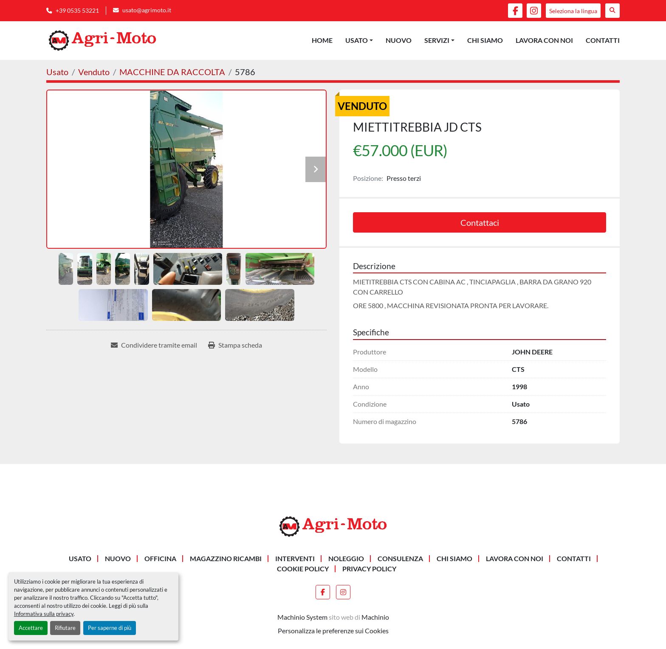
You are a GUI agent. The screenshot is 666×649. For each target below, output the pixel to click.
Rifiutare (65, 627)
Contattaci (479, 222)
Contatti (603, 40)
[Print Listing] (235, 345)
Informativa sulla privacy (43, 613)
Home (322, 40)
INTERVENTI (295, 558)
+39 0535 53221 (77, 10)
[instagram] (534, 10)
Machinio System (302, 617)
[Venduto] (94, 72)
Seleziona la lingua (573, 10)
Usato (356, 40)
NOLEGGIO (346, 558)
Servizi (436, 40)
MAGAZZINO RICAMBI (226, 558)
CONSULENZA (400, 558)
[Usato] (57, 72)
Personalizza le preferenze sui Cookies (333, 631)
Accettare (31, 627)
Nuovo (399, 40)
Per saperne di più (109, 627)
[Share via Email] (154, 345)
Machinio (375, 617)
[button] (359, 40)
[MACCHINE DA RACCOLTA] (172, 72)
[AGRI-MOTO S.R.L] (333, 525)
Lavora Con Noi (544, 40)
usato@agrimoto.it (146, 10)
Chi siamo (485, 40)
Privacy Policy (369, 569)
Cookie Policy (303, 569)
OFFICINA (160, 558)
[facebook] (515, 10)
